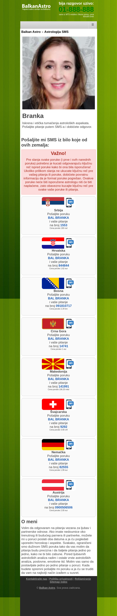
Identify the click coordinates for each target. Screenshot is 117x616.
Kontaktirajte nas (36, 578)
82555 (63, 467)
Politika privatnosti (61, 578)
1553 (63, 225)
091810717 (64, 306)
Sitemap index (58, 581)
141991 (63, 386)
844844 (63, 265)
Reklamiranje (83, 578)
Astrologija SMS (56, 32)
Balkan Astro (31, 32)
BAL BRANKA (58, 218)
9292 (63, 427)
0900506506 (64, 507)
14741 (63, 346)
